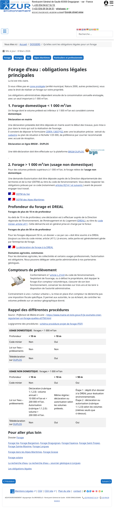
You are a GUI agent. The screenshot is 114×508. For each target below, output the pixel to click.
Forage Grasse (50, 452)
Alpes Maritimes (42, 57)
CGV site (50, 491)
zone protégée (37, 86)
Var (28, 57)
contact (77, 491)
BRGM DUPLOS (86, 151)
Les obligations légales (20, 468)
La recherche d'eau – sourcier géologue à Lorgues (55, 463)
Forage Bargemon (29, 443)
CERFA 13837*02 (55, 131)
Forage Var (13, 443)
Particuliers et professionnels (68, 57)
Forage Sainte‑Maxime (20, 446)
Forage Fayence (70, 443)
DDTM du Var (23, 194)
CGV (40, 491)
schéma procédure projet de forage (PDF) (61, 323)
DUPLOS (17, 359)
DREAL (81, 220)
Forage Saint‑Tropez (89, 443)
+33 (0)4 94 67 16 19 (44, 5)
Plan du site (64, 491)
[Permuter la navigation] (4, 31)
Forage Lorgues (41, 446)
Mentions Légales (25, 491)
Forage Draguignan (50, 443)
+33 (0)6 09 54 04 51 (44, 8)
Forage (7, 57)
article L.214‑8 (57, 275)
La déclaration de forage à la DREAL (34, 247)
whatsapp (61, 8)
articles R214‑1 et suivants (69, 185)
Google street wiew (74, 12)
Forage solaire (15, 457)
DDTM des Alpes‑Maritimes (30, 199)
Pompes (18, 57)
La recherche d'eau (18, 463)
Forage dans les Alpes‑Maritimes (25, 452)
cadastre (12, 135)
